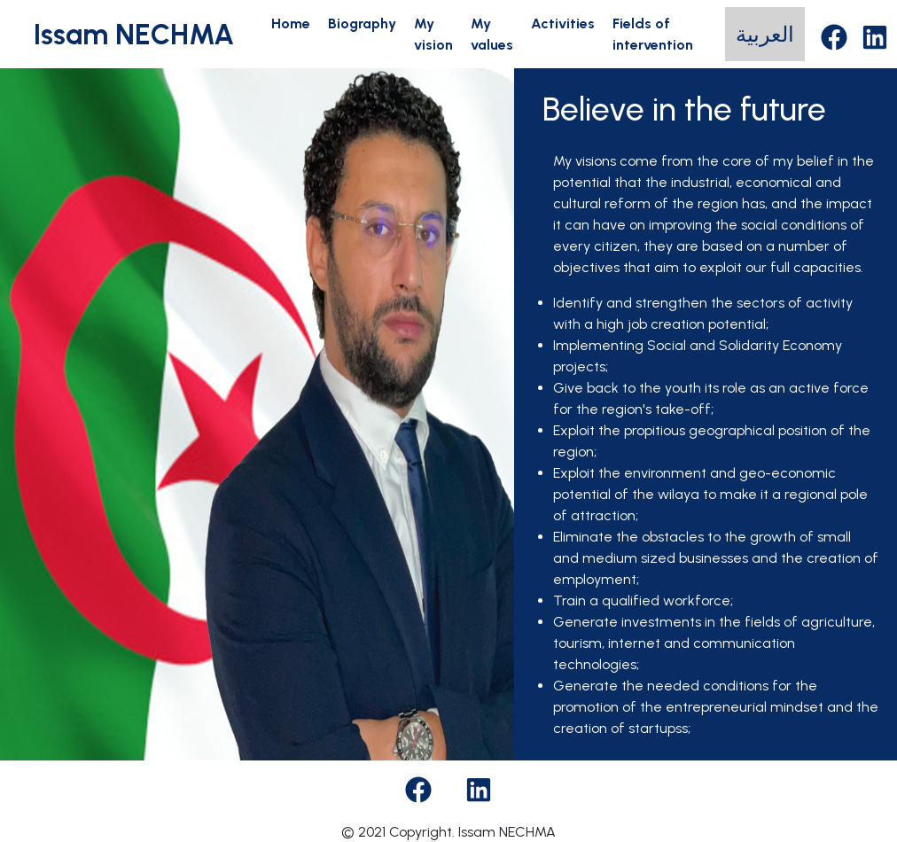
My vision (433, 34)
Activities (563, 23)
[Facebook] (834, 34)
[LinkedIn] (874, 34)
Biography (362, 23)
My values (492, 34)
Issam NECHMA (134, 34)
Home (290, 23)
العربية (765, 34)
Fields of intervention (652, 34)
